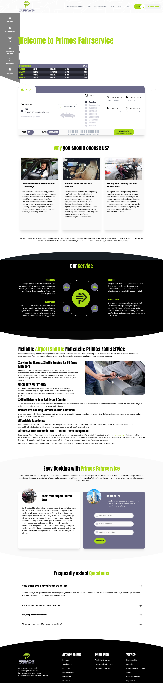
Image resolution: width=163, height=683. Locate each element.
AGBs (128, 672)
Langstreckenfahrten (103, 664)
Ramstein (66, 660)
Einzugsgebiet (132, 660)
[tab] (27, 89)
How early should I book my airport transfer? (81, 605)
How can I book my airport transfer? (81, 585)
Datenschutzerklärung (135, 668)
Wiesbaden (67, 664)
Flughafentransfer (102, 660)
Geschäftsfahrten (102, 668)
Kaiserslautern (68, 672)
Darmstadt (66, 676)
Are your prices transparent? (81, 614)
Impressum (131, 681)
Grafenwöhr (67, 681)
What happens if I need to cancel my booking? (81, 624)
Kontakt (139, 7)
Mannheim (119, 435)
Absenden (100, 541)
